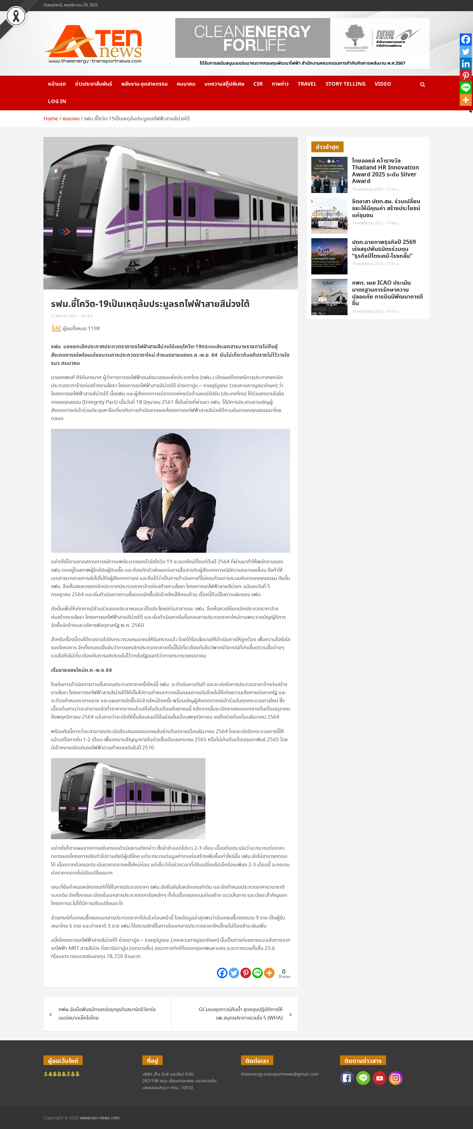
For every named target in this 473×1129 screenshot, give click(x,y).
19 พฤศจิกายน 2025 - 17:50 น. (375, 189)
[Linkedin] (466, 64)
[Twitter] (234, 973)
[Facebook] (222, 973)
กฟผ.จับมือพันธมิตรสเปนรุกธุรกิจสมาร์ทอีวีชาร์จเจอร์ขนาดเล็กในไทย (107, 1014)
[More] (269, 973)
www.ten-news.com (99, 1118)
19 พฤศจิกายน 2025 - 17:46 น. (375, 223)
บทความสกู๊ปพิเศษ (224, 84)
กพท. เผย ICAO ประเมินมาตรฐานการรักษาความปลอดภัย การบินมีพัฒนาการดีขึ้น (387, 293)
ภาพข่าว (280, 84)
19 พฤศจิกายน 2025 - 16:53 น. (375, 311)
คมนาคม (186, 84)
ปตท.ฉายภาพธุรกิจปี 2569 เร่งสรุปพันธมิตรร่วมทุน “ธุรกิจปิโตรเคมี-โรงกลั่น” (384, 249)
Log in (57, 102)
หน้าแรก (57, 84)
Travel (307, 84)
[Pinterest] (245, 973)
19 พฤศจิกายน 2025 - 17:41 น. (375, 264)
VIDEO (383, 84)
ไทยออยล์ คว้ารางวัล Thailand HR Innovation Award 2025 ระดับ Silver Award (385, 171)
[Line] (257, 973)
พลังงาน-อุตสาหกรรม (144, 84)
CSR (258, 84)
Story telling (346, 84)
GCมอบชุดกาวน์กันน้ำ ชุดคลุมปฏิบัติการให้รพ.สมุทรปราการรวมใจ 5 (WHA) (241, 1014)
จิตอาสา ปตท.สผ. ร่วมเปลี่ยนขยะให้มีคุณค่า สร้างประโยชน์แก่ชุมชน (386, 208)
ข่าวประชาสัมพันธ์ (93, 84)
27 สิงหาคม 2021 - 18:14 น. (72, 316)
